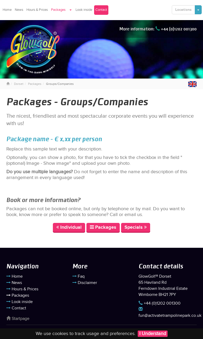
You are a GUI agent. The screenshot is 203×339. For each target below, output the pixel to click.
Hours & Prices (37, 10)
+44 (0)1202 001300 (176, 29)
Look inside (84, 10)
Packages (58, 10)
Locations (183, 9)
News (19, 10)
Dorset (19, 84)
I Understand (152, 333)
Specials (135, 227)
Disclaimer (84, 282)
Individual (69, 227)
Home (7, 10)
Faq (78, 276)
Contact (101, 10)
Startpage (17, 318)
